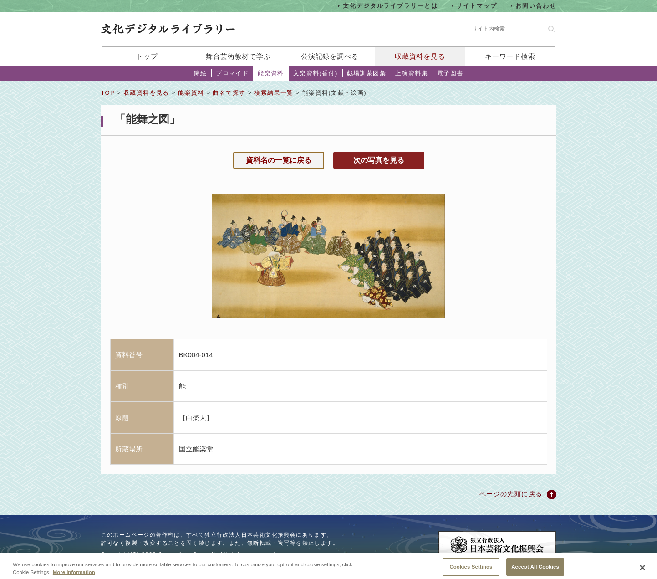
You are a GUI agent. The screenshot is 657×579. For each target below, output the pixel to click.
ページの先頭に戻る (511, 493)
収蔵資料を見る (420, 56)
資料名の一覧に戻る (278, 160)
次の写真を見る (378, 160)
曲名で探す (229, 92)
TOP (108, 92)
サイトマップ (476, 5)
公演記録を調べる (330, 56)
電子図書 (450, 73)
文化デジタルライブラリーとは (390, 5)
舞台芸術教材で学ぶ (238, 56)
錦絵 (200, 73)
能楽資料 (271, 73)
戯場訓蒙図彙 (366, 73)
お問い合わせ (535, 5)
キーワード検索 (510, 56)
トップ (147, 56)
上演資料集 (411, 73)
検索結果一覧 (273, 92)
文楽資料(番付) (315, 73)
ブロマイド (232, 73)
